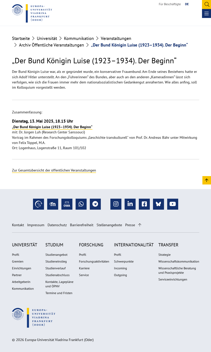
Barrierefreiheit (81, 225)
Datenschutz (57, 225)
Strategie (164, 255)
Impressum (35, 225)
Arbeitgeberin (21, 282)
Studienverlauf (55, 268)
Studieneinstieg (56, 261)
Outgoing (120, 275)
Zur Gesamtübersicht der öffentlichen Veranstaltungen (54, 170)
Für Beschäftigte (170, 4)
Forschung (91, 245)
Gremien (17, 261)
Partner (17, 275)
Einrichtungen (21, 268)
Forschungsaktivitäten (94, 261)
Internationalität (134, 245)
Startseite (21, 38)
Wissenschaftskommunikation (178, 261)
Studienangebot (56, 255)
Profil (15, 255)
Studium (54, 245)
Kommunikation (79, 38)
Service (84, 275)
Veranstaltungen (116, 38)
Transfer (168, 245)
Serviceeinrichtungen (172, 279)
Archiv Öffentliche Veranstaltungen (51, 45)
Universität (47, 38)
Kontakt (18, 225)
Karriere (84, 268)
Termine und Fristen (58, 293)
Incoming (120, 268)
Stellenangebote (109, 225)
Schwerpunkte (124, 261)
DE (187, 4)
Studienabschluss (57, 275)
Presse (130, 225)
